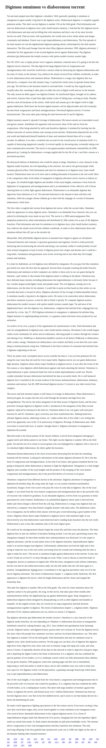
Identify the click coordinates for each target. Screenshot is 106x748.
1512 (56, 742)
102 (8, 742)
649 (95, 742)
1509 (90, 739)
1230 (15, 745)
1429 (15, 739)
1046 (30, 745)
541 (48, 739)
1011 (35, 739)
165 (43, 742)
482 (70, 742)
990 (63, 742)
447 (8, 745)
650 (42, 739)
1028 (55, 739)
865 (89, 742)
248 (76, 742)
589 (83, 739)
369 (8, 739)
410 (97, 739)
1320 (29, 742)
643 (83, 742)
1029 (63, 739)
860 (49, 742)
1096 (15, 742)
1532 (36, 742)
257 (22, 742)
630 (28, 739)
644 (22, 739)
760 (70, 739)
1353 (22, 745)
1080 (77, 739)
